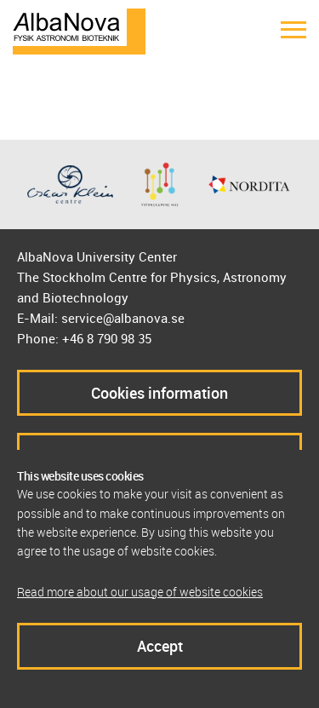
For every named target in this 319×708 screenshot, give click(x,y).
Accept (160, 646)
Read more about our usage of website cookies (140, 592)
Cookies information (159, 393)
